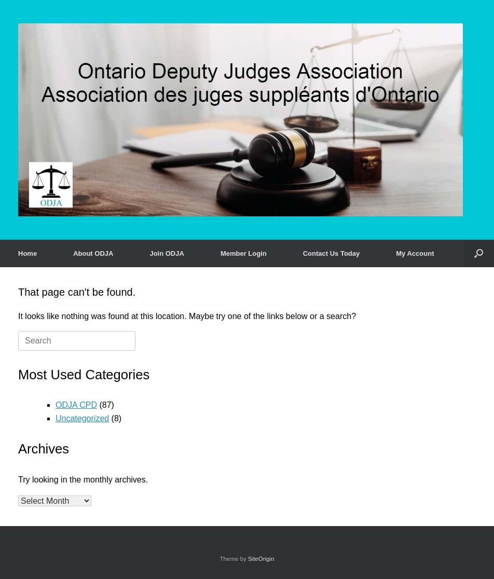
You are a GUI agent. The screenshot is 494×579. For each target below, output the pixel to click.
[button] (478, 253)
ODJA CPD (76, 405)
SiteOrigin (261, 559)
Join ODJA (166, 253)
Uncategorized (82, 418)
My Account (415, 253)
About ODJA (93, 253)
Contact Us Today (331, 253)
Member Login (244, 253)
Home (27, 253)
